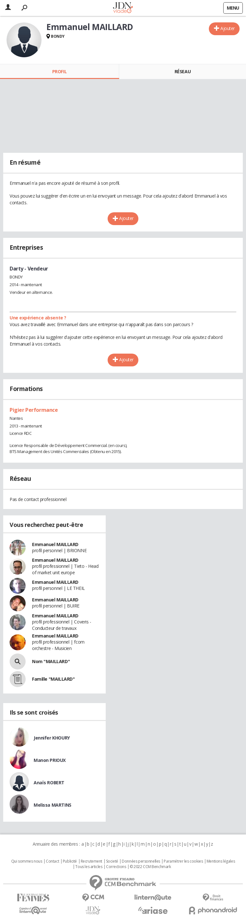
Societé (112, 861)
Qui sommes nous (26, 861)
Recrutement (91, 861)
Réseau (183, 71)
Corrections (116, 867)
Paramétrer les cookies (183, 861)
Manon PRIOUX (50, 760)
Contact (52, 861)
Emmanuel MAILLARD (55, 544)
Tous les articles (88, 867)
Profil (59, 71)
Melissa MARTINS (52, 805)
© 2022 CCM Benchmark (150, 867)
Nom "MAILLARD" (51, 661)
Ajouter (227, 28)
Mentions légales (221, 861)
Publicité (70, 861)
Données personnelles (141, 861)
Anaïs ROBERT (49, 782)
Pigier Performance (34, 409)
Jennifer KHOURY (52, 738)
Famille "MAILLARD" (53, 679)
